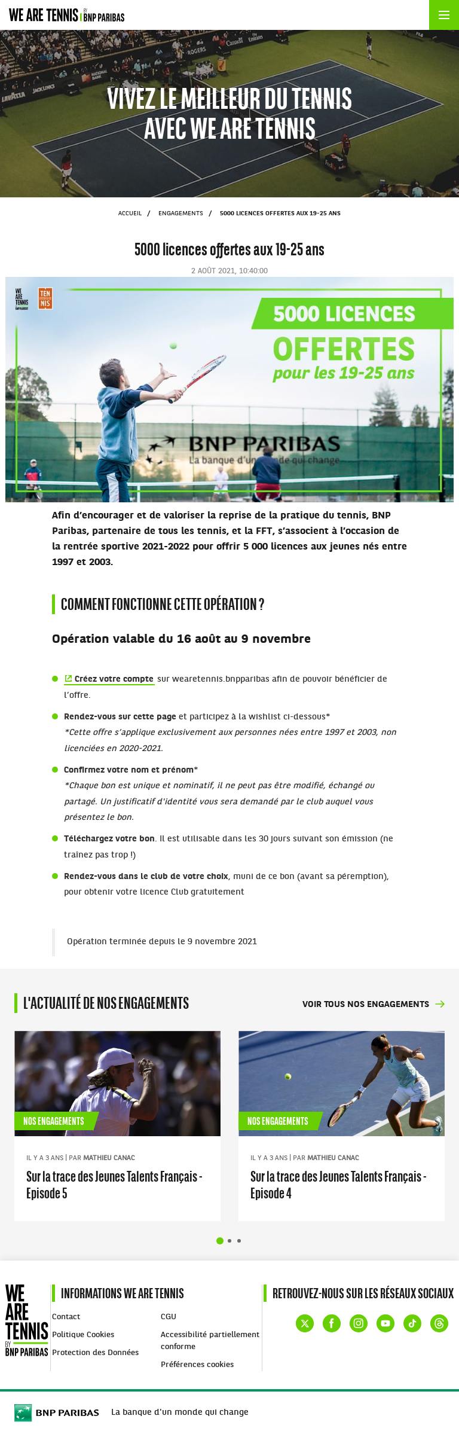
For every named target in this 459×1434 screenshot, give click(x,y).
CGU (168, 1317)
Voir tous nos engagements (365, 1004)
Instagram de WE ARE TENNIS (359, 1323)
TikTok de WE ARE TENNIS (412, 1323)
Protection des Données (95, 1353)
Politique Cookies (83, 1335)
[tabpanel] (117, 1126)
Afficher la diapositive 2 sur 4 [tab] (229, 1241)
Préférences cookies (197, 1365)
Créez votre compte (114, 679)
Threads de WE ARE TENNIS (439, 1323)
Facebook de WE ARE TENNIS (332, 1323)
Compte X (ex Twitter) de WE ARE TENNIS (305, 1323)
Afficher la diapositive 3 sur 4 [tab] (239, 1241)
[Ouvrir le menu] (444, 15)
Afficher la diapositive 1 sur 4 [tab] (220, 1241)
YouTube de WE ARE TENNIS (385, 1323)
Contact (66, 1317)
